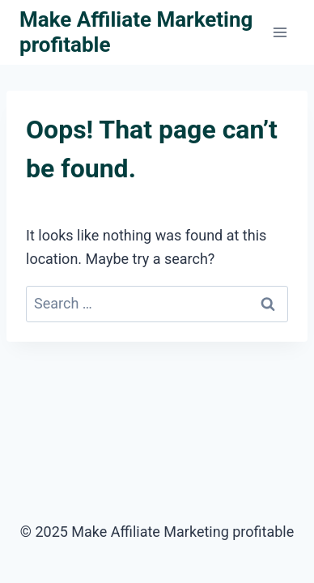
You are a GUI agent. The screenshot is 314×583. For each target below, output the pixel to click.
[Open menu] (280, 32)
